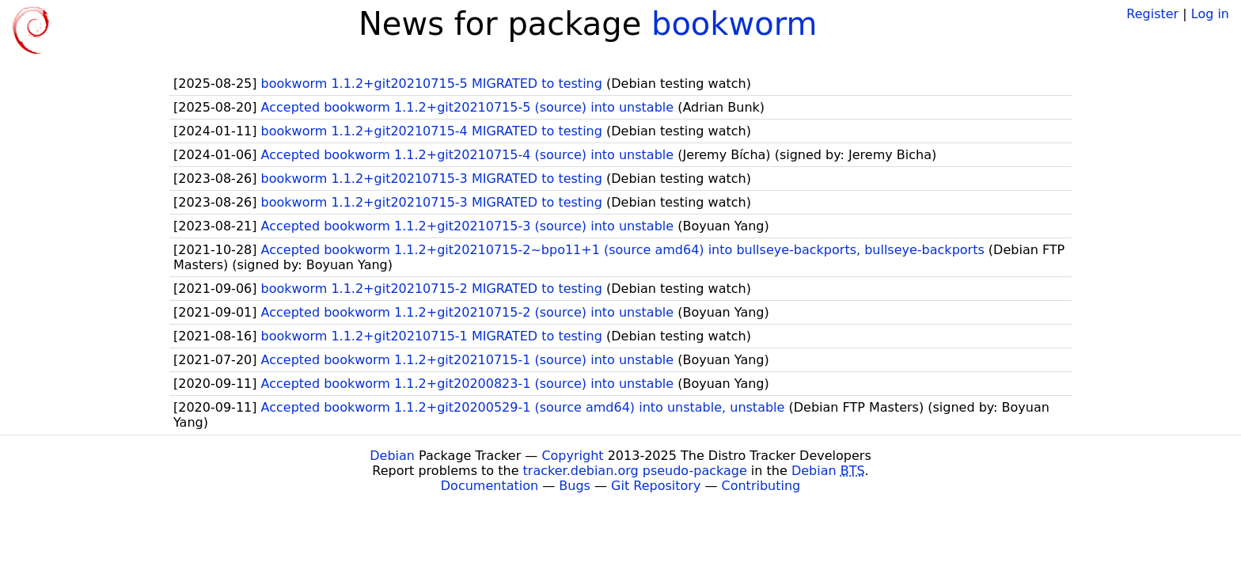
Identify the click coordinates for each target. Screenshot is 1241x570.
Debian (392, 455)
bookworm (734, 24)
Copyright (572, 455)
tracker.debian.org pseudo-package (635, 470)
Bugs (574, 485)
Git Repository (655, 485)
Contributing (761, 485)
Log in (1210, 13)
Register (1152, 13)
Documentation (489, 485)
